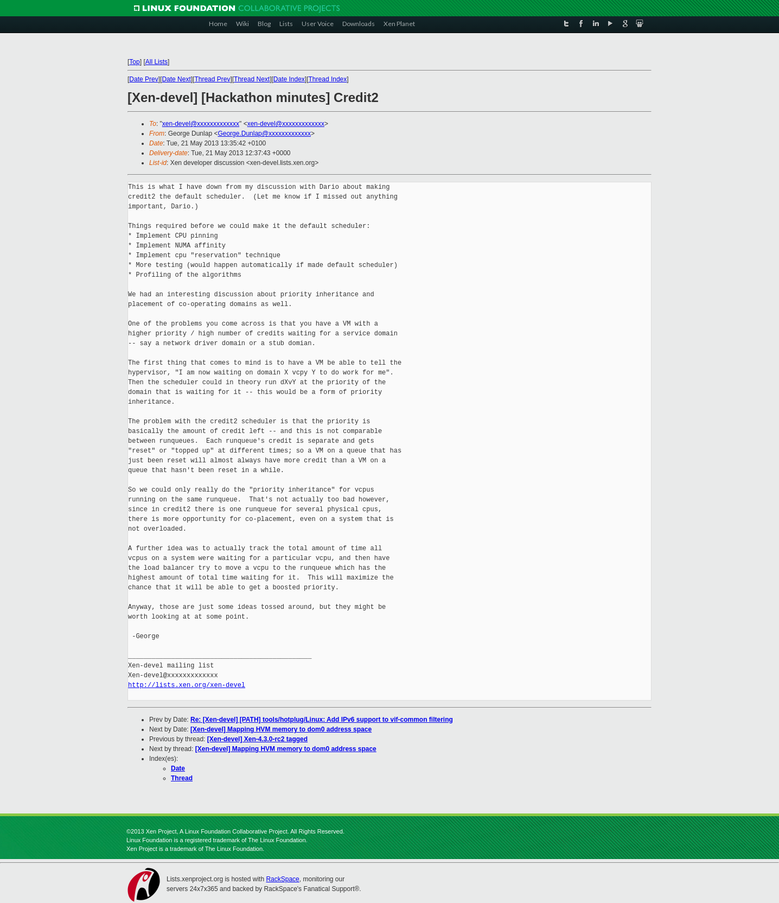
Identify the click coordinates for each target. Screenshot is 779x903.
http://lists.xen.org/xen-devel (186, 685)
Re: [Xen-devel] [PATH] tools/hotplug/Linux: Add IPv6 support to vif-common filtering (321, 719)
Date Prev (143, 79)
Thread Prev (212, 79)
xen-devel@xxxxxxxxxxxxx (200, 124)
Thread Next (252, 79)
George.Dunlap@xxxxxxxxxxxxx (264, 133)
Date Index (289, 79)
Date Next (176, 79)
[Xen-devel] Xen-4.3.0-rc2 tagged (257, 739)
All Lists (156, 62)
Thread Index (328, 79)
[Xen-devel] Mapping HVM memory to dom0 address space (281, 729)
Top (134, 62)
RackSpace (282, 879)
